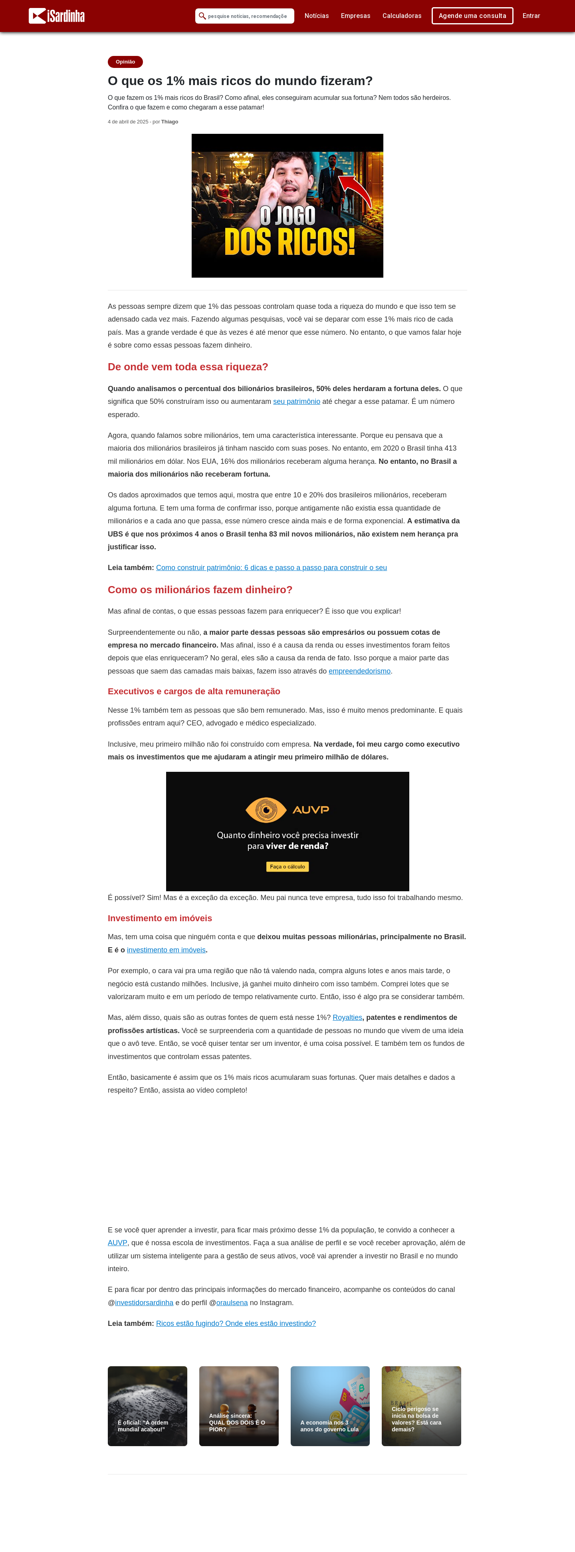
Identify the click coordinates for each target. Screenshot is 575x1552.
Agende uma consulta (473, 16)
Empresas (356, 16)
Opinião (125, 62)
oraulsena (232, 1303)
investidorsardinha (144, 1303)
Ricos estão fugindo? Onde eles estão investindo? (236, 1323)
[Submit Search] (202, 16)
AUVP (117, 1243)
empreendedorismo (360, 671)
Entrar (531, 16)
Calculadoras (402, 16)
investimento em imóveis (166, 950)
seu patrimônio (296, 401)
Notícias (317, 16)
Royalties (347, 1017)
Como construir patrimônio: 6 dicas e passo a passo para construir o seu (271, 567)
